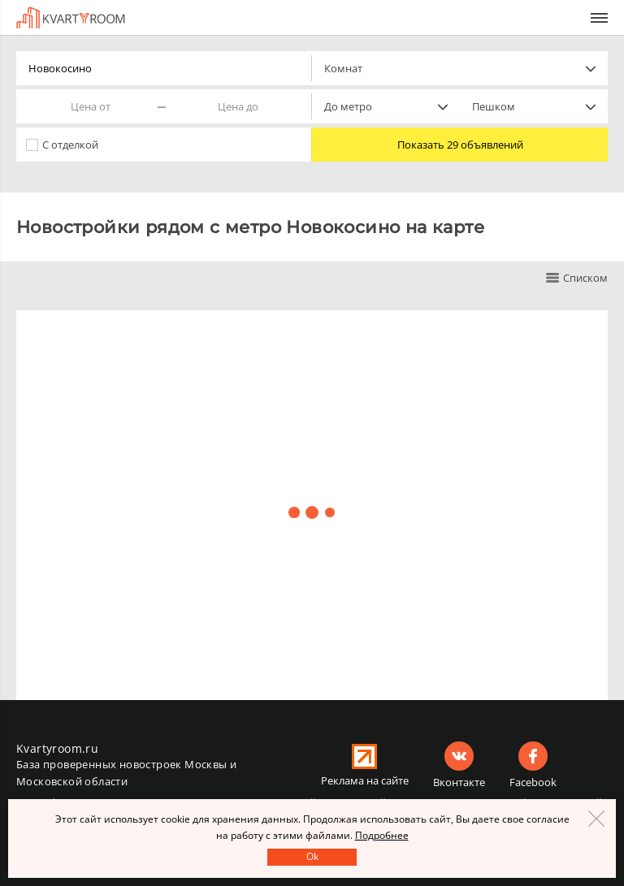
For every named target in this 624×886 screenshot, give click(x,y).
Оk (312, 856)
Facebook (533, 782)
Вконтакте (459, 782)
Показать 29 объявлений (460, 144)
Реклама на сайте (365, 780)
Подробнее (382, 835)
